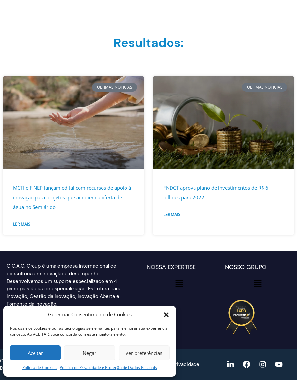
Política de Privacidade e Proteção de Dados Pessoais (108, 367)
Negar (89, 353)
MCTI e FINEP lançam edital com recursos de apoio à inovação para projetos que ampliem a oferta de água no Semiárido (72, 197)
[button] (166, 315)
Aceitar (35, 353)
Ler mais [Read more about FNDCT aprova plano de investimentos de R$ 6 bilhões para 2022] (171, 214)
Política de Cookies (39, 367)
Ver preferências (144, 353)
